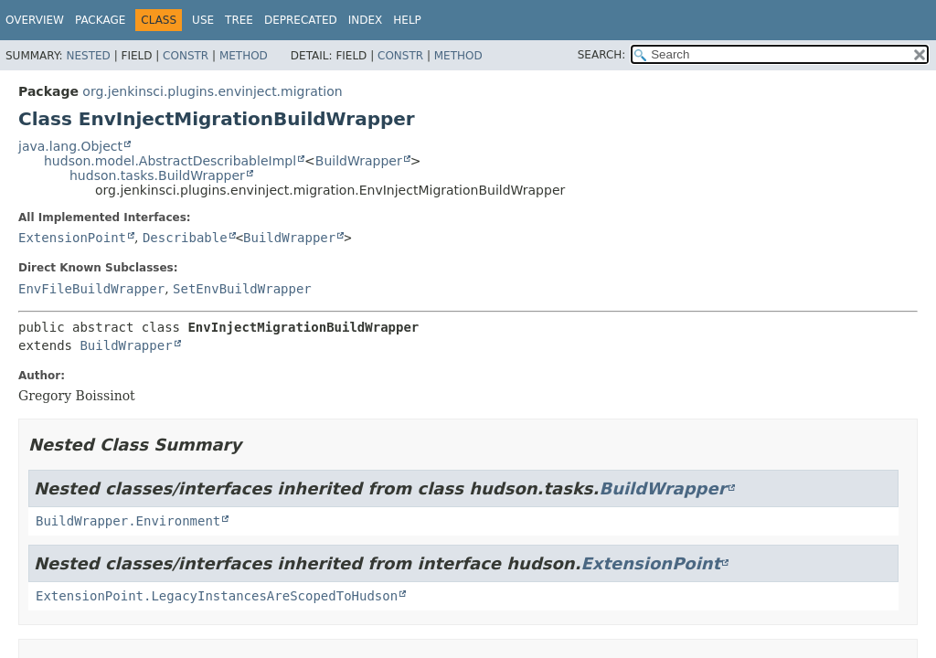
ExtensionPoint (72, 237)
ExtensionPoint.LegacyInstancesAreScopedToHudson (217, 596)
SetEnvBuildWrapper (242, 288)
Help (407, 20)
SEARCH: (602, 54)
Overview (34, 20)
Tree (239, 20)
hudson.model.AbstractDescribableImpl (170, 161)
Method (243, 55)
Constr (185, 55)
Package (100, 20)
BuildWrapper (358, 161)
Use (203, 20)
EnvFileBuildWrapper (91, 288)
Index (365, 20)
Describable (185, 237)
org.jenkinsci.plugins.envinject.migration (212, 91)
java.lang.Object (70, 146)
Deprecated (300, 20)
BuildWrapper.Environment (128, 521)
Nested (88, 55)
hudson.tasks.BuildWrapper (157, 175)
